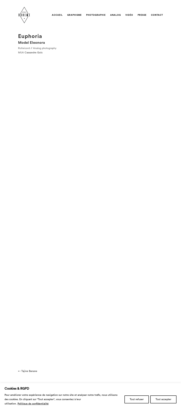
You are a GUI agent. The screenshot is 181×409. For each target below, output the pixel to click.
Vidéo (129, 15)
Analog (115, 15)
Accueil (57, 15)
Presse (142, 15)
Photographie (96, 15)
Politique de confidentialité (33, 403)
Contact (157, 15)
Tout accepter (163, 399)
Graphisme (74, 15)
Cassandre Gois (33, 52)
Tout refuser (137, 399)
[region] (90, 396)
